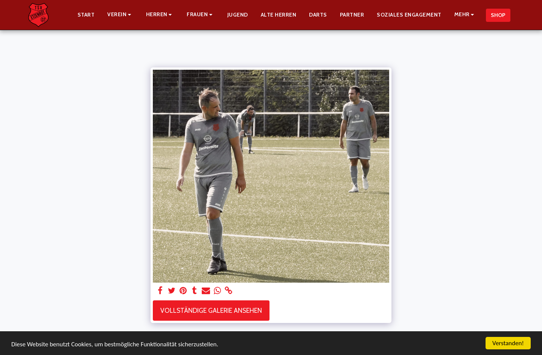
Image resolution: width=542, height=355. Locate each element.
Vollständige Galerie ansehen (211, 310)
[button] (120, 15)
